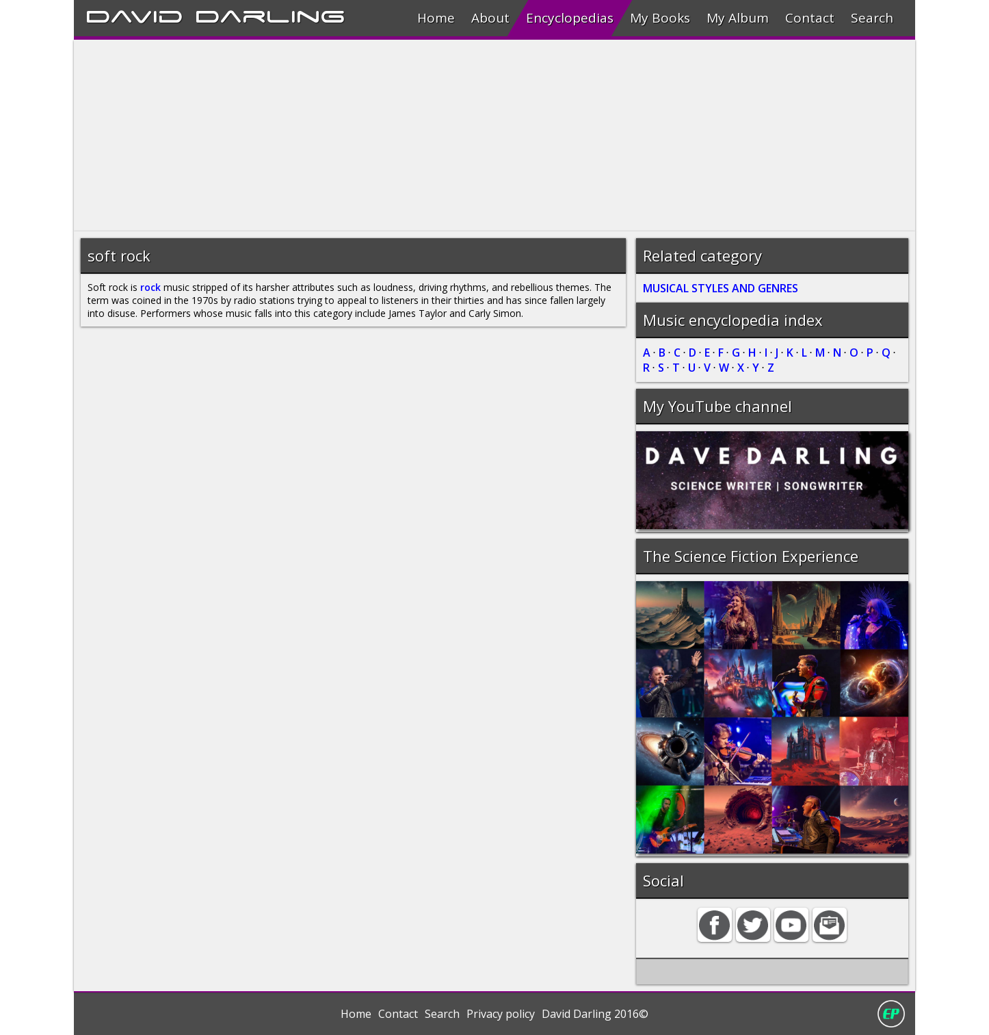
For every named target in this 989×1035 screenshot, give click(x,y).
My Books (660, 18)
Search (872, 18)
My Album (738, 18)
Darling (270, 14)
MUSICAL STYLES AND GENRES (720, 288)
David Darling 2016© (595, 1013)
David (134, 14)
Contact (809, 18)
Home (436, 18)
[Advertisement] (484, 135)
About (490, 18)
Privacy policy (500, 1013)
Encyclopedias (570, 18)
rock (150, 287)
